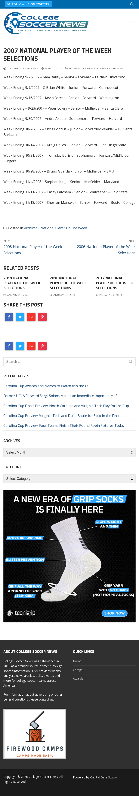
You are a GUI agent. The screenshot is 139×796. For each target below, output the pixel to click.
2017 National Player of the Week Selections (114, 283)
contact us (46, 699)
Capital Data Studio (103, 777)
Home (77, 661)
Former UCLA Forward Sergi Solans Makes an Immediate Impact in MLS (60, 395)
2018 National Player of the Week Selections (68, 283)
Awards (78, 678)
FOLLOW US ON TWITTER (28, 4)
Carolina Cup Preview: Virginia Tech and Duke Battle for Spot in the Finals (62, 415)
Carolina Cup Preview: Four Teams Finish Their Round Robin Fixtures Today (63, 425)
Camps (78, 670)
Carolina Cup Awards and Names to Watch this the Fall (46, 386)
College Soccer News (20, 68)
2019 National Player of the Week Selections (21, 283)
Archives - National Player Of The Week (94, 68)
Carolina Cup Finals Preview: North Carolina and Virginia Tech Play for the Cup (66, 405)
